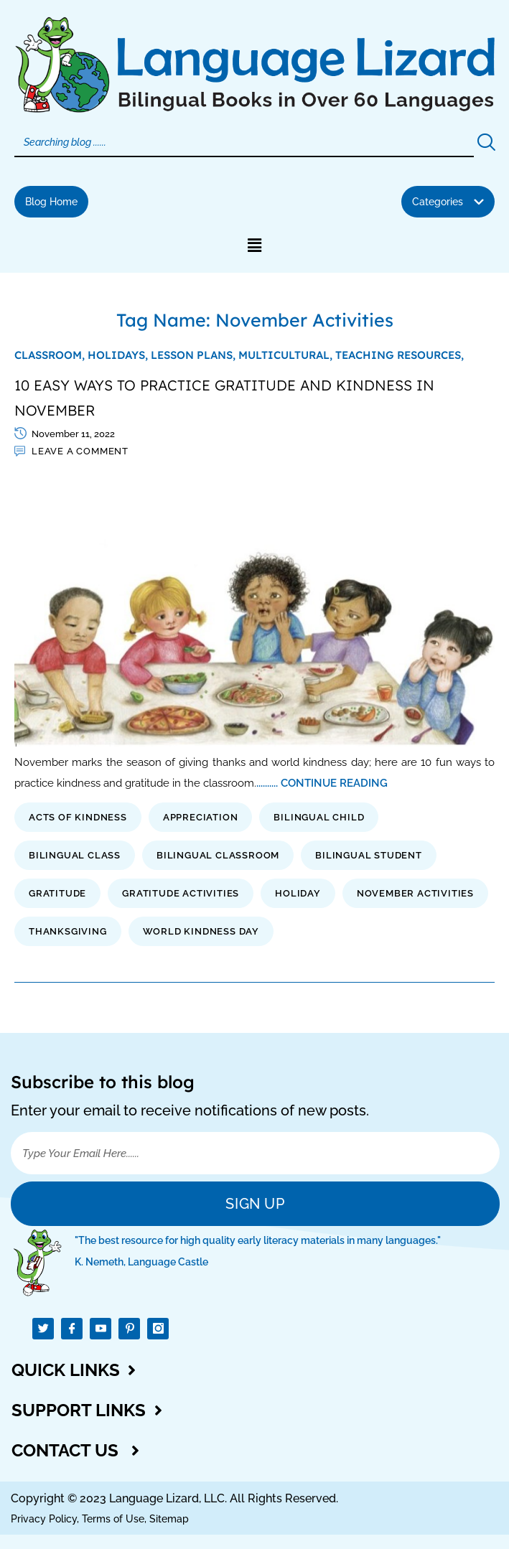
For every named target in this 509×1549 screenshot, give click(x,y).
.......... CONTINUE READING (322, 783)
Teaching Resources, (399, 355)
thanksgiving (68, 931)
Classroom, (51, 355)
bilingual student (368, 855)
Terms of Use (113, 1519)
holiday (298, 893)
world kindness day (201, 931)
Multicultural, (286, 355)
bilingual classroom (218, 855)
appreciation (200, 817)
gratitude (57, 893)
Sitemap (169, 1519)
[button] (448, 201)
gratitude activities (180, 893)
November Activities (415, 893)
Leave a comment (80, 451)
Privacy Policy (44, 1519)
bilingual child (319, 817)
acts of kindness (78, 817)
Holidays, (119, 355)
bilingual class (75, 855)
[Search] (244, 142)
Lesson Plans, (194, 355)
